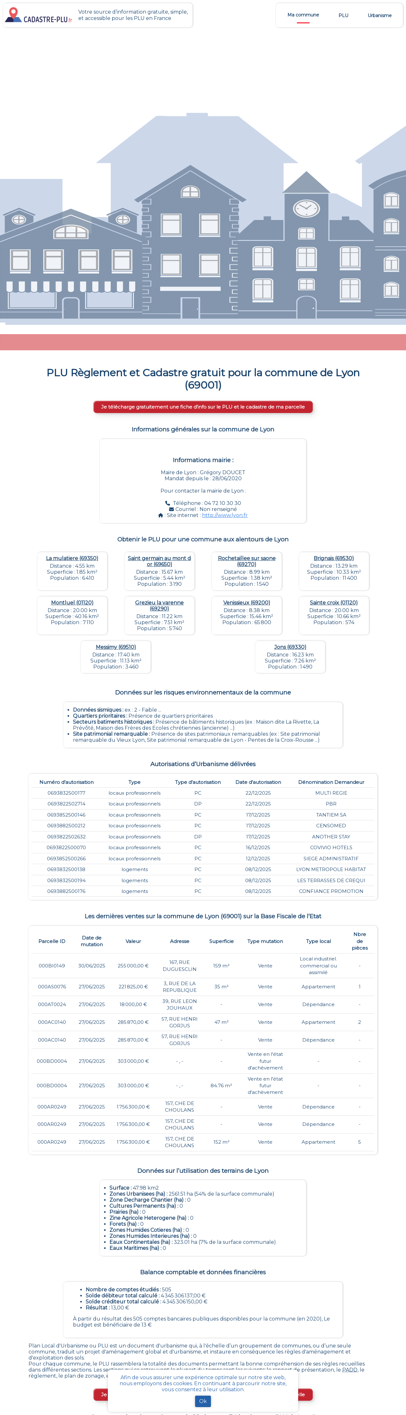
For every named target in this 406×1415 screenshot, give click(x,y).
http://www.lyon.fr (225, 515)
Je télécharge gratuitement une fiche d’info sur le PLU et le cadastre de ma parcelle (203, 407)
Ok (203, 1401)
